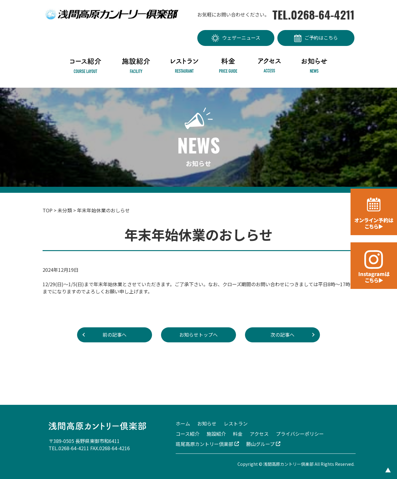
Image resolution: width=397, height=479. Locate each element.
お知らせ (206, 423)
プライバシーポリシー (300, 433)
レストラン (236, 423)
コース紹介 (187, 433)
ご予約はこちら (316, 38)
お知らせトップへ (198, 334)
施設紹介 (216, 433)
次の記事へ (282, 334)
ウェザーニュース (235, 38)
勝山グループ (263, 443)
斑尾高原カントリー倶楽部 (207, 443)
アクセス (259, 433)
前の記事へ (115, 334)
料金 (238, 433)
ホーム (183, 423)
